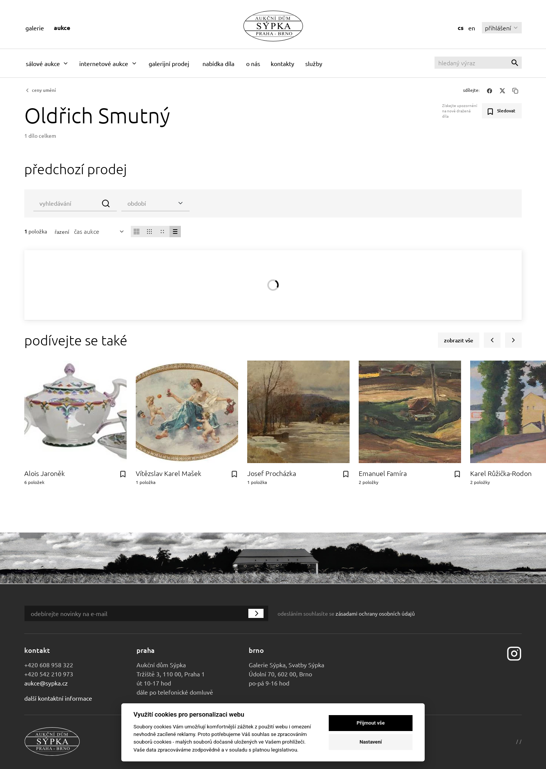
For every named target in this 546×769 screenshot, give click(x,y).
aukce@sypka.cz (46, 683)
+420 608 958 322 (48, 664)
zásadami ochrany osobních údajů (375, 613)
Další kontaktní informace (58, 698)
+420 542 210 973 (48, 674)
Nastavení (370, 742)
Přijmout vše (371, 723)
